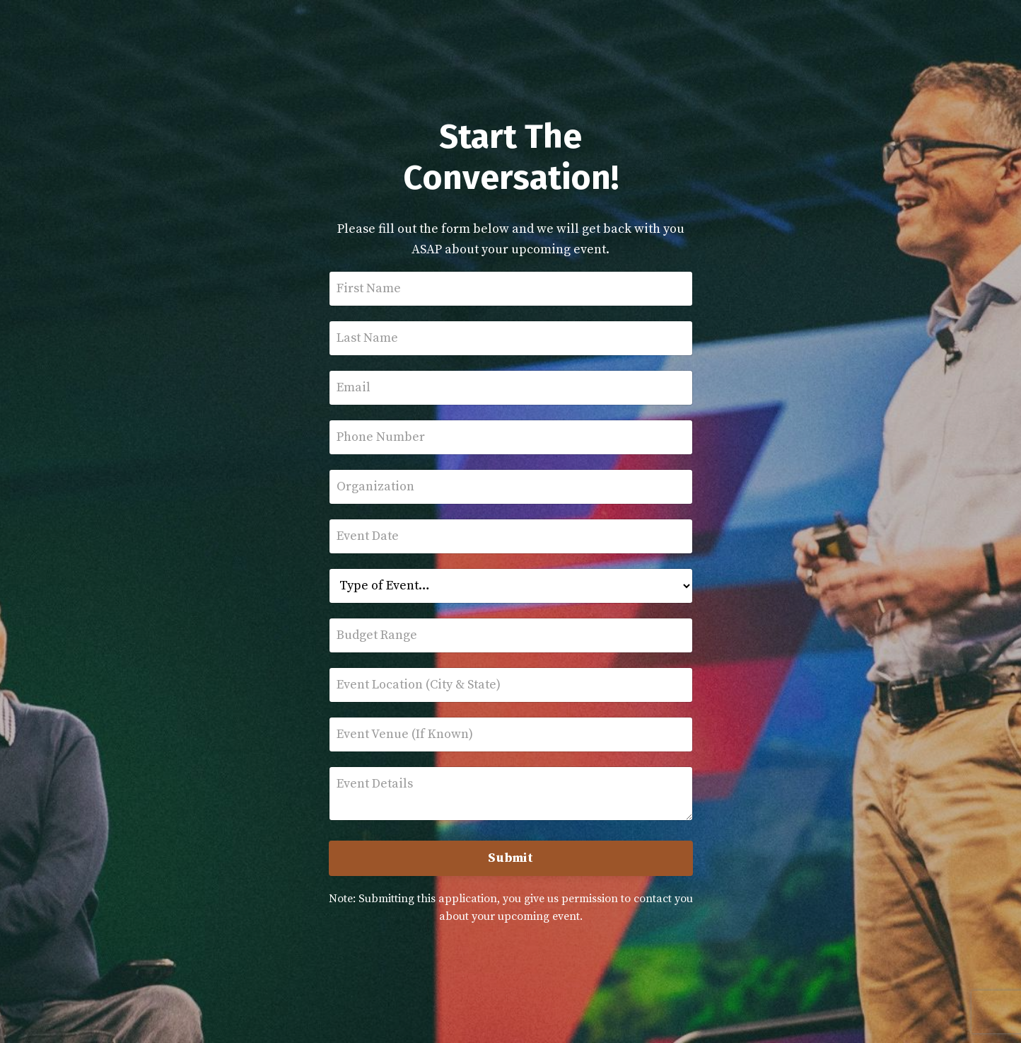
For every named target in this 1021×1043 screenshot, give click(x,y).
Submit (510, 858)
